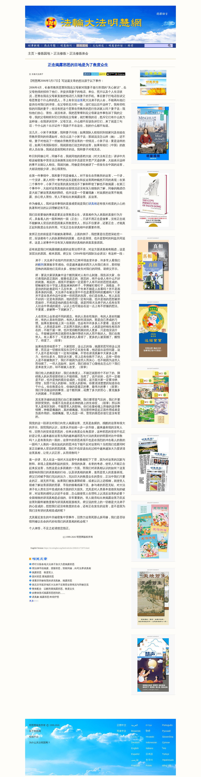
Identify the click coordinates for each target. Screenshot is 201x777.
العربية (134, 725)
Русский (166, 731)
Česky (134, 737)
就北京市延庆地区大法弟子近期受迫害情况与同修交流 (60, 584)
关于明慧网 (35, 731)
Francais (135, 765)
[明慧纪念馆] (116, 46)
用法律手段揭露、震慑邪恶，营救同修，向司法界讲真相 (61, 568)
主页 (31, 53)
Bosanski (136, 731)
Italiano (149, 748)
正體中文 (121, 725)
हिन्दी (148, 731)
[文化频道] (98, 46)
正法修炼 (60, 53)
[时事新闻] (32, 46)
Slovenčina (167, 737)
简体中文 (121, 731)
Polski (149, 765)
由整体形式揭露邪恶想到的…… (48, 593)
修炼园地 (44, 53)
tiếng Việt (166, 765)
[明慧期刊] (66, 46)
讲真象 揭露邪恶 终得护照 (45, 597)
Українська (168, 760)
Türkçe (165, 754)
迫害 (80, 100)
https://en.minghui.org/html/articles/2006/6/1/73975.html (67, 548)
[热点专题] (50, 46)
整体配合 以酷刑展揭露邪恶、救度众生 (53, 589)
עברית (149, 725)
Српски (166, 742)
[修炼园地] (82, 46)
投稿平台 (33, 737)
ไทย (164, 748)
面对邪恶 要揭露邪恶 (43, 576)
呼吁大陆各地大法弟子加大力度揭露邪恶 (53, 564)
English (135, 748)
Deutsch (135, 742)
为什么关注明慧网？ (39, 742)
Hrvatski (150, 737)
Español (135, 754)
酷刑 (41, 264)
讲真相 (92, 203)
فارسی (134, 760)
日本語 (149, 754)
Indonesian (151, 742)
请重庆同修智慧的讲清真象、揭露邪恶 (52, 580)
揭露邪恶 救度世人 (42, 572)
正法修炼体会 (78, 53)
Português (167, 725)
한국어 (149, 760)
